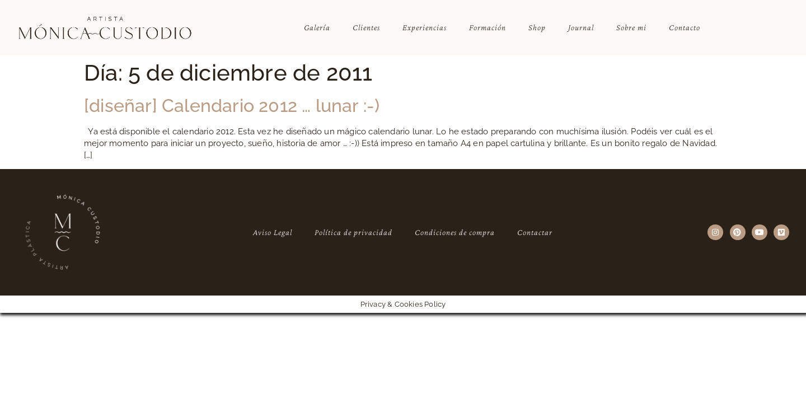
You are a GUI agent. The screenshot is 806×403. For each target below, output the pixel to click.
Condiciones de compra (455, 232)
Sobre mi (631, 27)
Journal (581, 27)
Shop (537, 27)
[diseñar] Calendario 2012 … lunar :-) (231, 105)
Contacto (684, 27)
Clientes (366, 27)
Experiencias (424, 27)
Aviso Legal (272, 232)
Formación (487, 27)
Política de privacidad (353, 232)
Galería (317, 27)
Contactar (534, 232)
